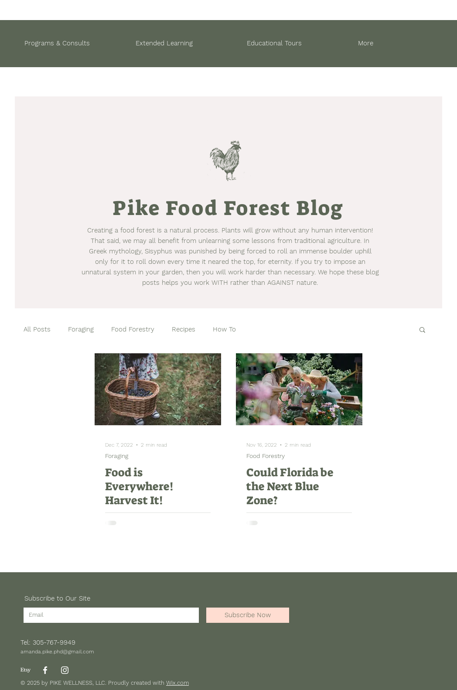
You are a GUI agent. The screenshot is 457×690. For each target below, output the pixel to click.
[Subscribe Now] (247, 615)
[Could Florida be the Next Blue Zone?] (299, 389)
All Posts (37, 329)
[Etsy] (25, 670)
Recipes (183, 329)
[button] (422, 330)
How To (224, 329)
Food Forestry (132, 329)
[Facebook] (45, 670)
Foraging (81, 329)
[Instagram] (65, 670)
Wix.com (177, 683)
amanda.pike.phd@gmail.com (57, 652)
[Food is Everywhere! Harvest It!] (158, 389)
